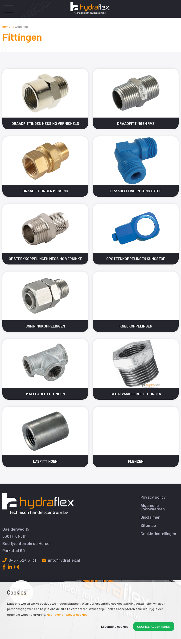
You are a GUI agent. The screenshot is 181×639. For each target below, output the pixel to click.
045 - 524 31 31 (19, 560)
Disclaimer (150, 517)
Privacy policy (153, 497)
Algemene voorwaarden (152, 507)
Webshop (21, 26)
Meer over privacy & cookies (67, 614)
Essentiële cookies (114, 626)
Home (6, 26)
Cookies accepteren (153, 626)
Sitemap (148, 525)
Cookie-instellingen (158, 533)
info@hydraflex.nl (61, 560)
